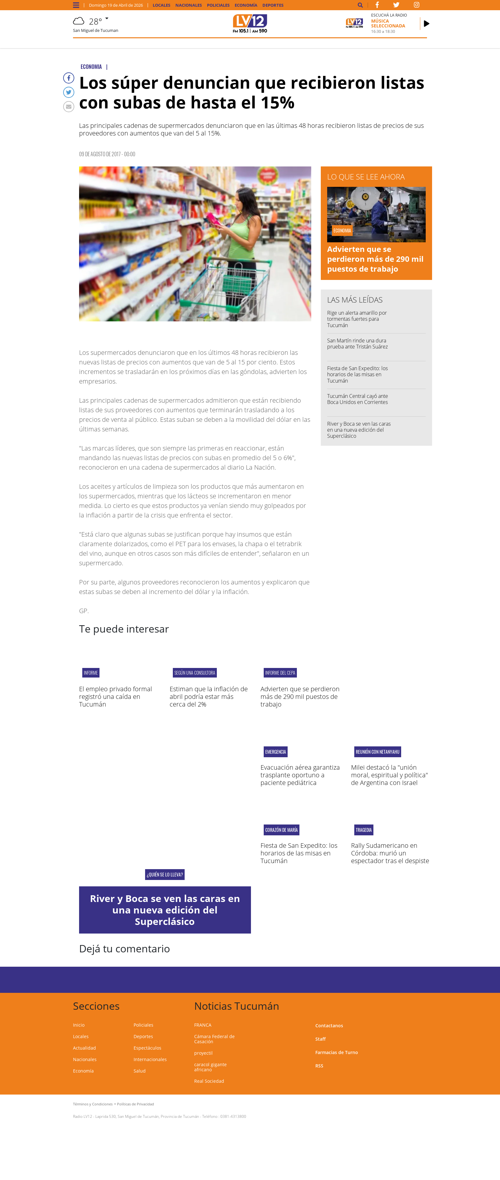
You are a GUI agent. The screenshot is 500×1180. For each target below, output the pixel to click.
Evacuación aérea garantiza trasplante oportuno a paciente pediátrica (300, 775)
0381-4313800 (233, 1116)
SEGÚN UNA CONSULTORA (194, 672)
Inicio (79, 1025)
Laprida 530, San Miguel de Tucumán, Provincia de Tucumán (147, 1116)
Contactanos (329, 1025)
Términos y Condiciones (93, 1104)
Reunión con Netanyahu (378, 752)
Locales (161, 5)
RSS (319, 1066)
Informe (91, 672)
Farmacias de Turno (336, 1052)
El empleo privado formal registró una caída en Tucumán (115, 696)
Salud (140, 1071)
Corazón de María (281, 830)
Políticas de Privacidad (135, 1104)
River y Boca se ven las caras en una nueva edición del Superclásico (359, 429)
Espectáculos (147, 1048)
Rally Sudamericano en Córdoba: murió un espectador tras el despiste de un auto (390, 857)
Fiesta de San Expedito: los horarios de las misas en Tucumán (357, 374)
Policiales (218, 5)
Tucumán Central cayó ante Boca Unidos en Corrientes (357, 399)
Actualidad (84, 1048)
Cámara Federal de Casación (214, 1038)
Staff (320, 1039)
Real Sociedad (209, 1081)
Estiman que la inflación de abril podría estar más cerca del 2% (209, 696)
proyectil (203, 1053)
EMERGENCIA (275, 752)
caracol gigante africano (210, 1067)
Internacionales (150, 1059)
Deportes (272, 5)
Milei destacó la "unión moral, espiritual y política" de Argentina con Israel (389, 775)
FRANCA (202, 1025)
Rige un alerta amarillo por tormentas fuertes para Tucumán (357, 318)
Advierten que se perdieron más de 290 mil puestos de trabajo (375, 259)
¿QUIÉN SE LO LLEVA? (165, 874)
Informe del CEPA (280, 672)
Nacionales (188, 5)
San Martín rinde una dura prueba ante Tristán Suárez (357, 343)
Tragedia (364, 830)
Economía (246, 5)
